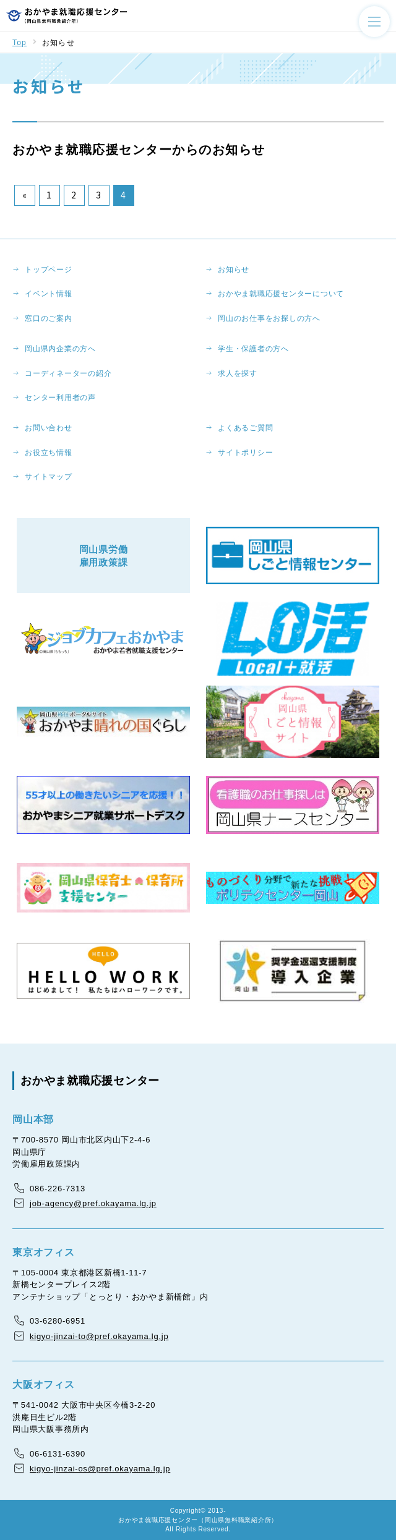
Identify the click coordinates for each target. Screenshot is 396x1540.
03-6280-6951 (57, 1320)
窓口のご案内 (48, 318)
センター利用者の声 (60, 397)
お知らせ (233, 269)
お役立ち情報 (48, 452)
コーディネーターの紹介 (68, 373)
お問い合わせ (48, 427)
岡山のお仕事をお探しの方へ (269, 318)
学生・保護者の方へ (253, 348)
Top (19, 42)
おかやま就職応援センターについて (281, 293)
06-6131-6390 (57, 1453)
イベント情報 (48, 293)
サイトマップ (48, 476)
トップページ (48, 269)
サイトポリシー (245, 452)
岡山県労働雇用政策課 (103, 556)
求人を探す (237, 373)
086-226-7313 (57, 1188)
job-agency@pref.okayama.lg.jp (93, 1203)
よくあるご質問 (245, 427)
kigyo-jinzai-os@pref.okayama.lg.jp (100, 1468)
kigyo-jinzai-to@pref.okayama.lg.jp (99, 1336)
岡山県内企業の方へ (60, 348)
